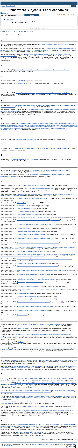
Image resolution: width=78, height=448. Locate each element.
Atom (59, 14)
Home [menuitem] (4, 3)
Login (3, 6)
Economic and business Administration (21, 21)
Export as (3, 15)
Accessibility (9, 445)
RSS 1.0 (66, 14)
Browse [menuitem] (12, 3)
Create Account (10, 6)
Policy (35, 3)
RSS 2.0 (73, 14)
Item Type (45, 28)
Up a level (4, 13)
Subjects (8, 19)
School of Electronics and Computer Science (43, 444)
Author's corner (24, 3)
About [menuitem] (42, 3)
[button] (31, 15)
